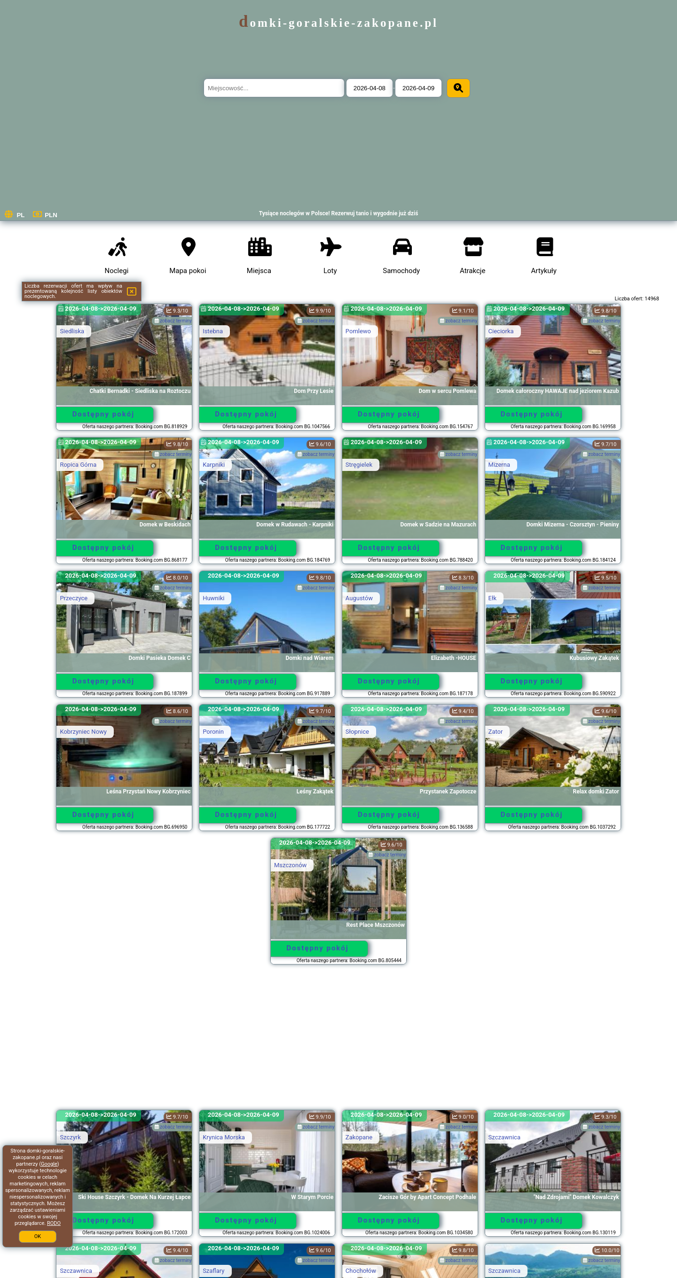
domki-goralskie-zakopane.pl (338, 22)
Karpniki (214, 464)
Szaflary (213, 1270)
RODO (54, 1223)
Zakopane (359, 1137)
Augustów (359, 598)
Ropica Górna (78, 464)
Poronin (213, 731)
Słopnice (357, 731)
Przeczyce (73, 598)
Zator (495, 731)
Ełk (492, 598)
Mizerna (499, 464)
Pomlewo (358, 331)
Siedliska (72, 331)
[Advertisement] (338, 1041)
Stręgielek (359, 464)
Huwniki (213, 598)
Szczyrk (70, 1137)
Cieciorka (501, 331)
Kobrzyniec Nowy (83, 731)
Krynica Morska (224, 1137)
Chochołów (361, 1270)
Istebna (213, 331)
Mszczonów (290, 865)
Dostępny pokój (103, 414)
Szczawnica (504, 1137)
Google (49, 1164)
